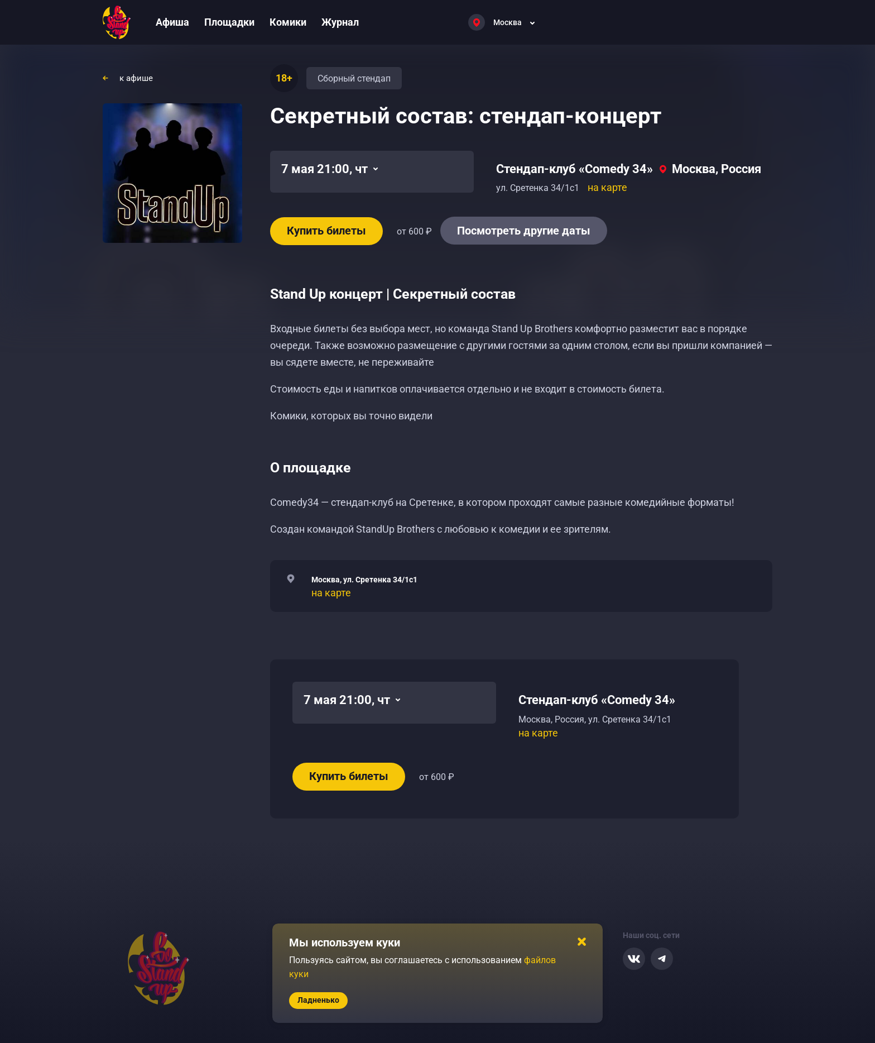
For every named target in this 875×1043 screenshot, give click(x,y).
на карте (607, 187)
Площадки (229, 22)
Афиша (172, 22)
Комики (288, 22)
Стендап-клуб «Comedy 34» (574, 169)
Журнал (340, 22)
